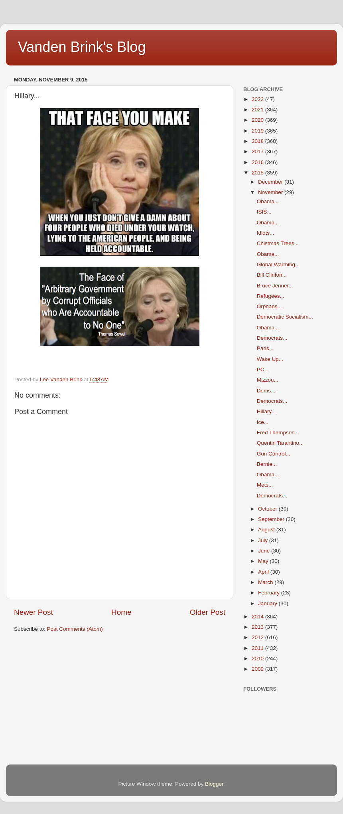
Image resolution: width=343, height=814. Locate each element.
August (267, 530)
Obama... (268, 201)
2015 (258, 173)
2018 (258, 141)
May (264, 561)
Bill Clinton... (272, 275)
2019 (258, 131)
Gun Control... (273, 454)
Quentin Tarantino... (280, 443)
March (266, 582)
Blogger (214, 784)
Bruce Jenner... (275, 286)
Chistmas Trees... (278, 243)
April (264, 572)
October (268, 509)
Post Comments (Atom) (75, 629)
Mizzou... (267, 380)
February (269, 593)
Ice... (262, 422)
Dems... (266, 391)
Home (121, 612)
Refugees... (270, 296)
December (271, 182)
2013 (258, 627)
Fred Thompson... (278, 433)
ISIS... (264, 212)
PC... (263, 369)
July (263, 540)
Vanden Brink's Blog (82, 47)
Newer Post (33, 612)
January (268, 603)
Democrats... (272, 338)
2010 (258, 658)
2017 (258, 151)
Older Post (207, 612)
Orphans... (269, 306)
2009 (258, 669)
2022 (258, 99)
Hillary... (266, 411)
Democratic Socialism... (285, 317)
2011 (258, 648)
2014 (258, 617)
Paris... (265, 348)
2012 (258, 637)
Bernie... (267, 464)
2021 (258, 110)
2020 (258, 120)
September (272, 519)
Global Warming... (278, 264)
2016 (258, 162)
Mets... (265, 485)
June (264, 551)
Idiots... (265, 233)
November (271, 192)
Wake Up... (270, 359)
